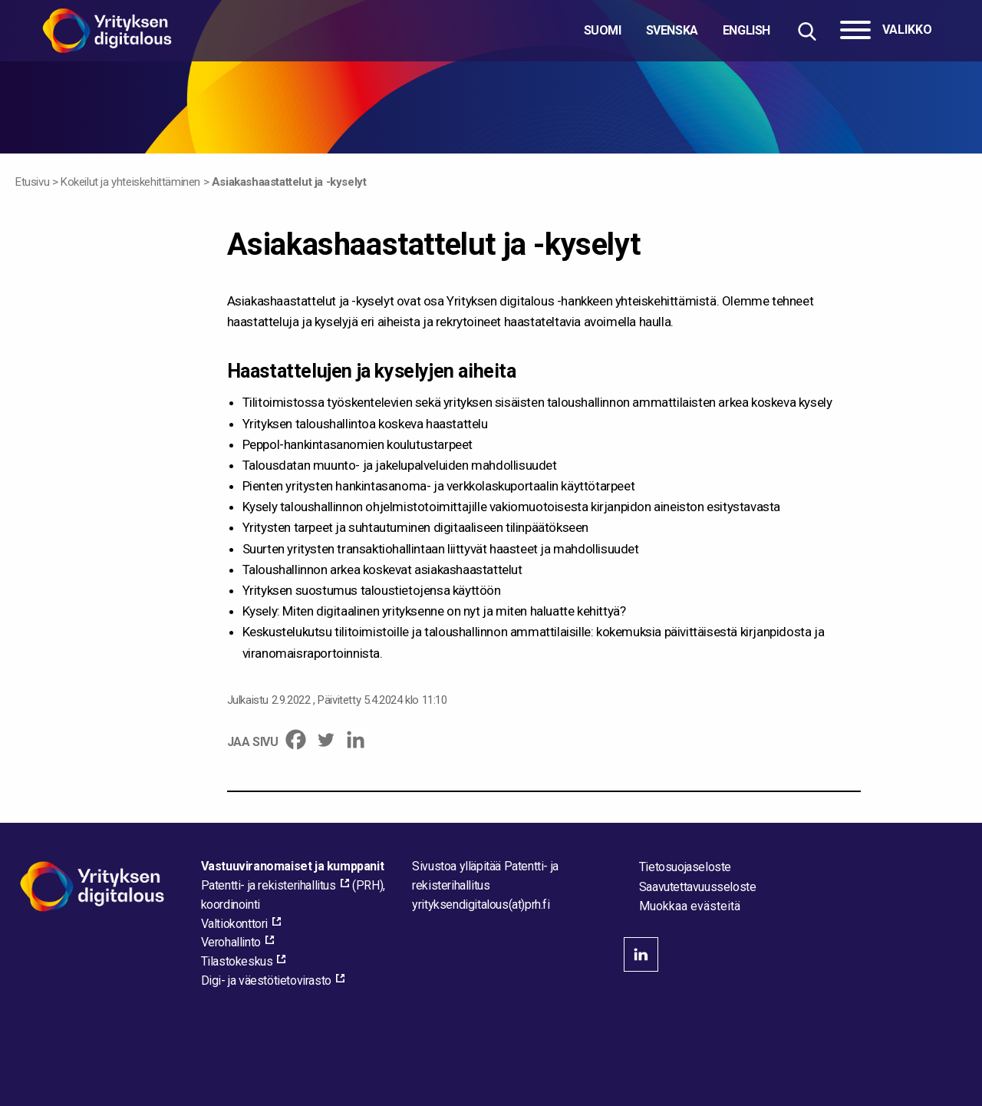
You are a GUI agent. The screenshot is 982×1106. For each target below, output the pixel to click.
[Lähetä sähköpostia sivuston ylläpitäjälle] (480, 904)
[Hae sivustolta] (807, 31)
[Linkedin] (355, 739)
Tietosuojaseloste (685, 867)
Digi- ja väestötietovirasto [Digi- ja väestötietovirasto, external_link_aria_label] (266, 980)
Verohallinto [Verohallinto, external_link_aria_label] (231, 942)
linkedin (641, 954)
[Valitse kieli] (677, 31)
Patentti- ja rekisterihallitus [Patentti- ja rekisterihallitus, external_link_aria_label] (268, 885)
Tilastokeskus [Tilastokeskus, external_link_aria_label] (237, 961)
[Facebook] (295, 739)
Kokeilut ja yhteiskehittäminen (130, 182)
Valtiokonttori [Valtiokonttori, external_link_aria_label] (234, 923)
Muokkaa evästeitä (689, 906)
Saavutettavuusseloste (697, 887)
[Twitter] (325, 739)
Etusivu (32, 182)
